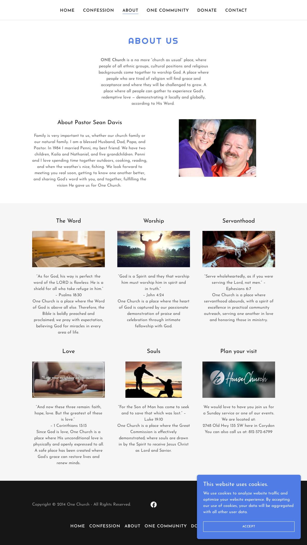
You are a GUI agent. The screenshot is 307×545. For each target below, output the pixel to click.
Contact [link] (236, 11)
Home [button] (77, 526)
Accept (248, 526)
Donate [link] (207, 11)
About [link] (130, 11)
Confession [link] (98, 11)
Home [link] (67, 11)
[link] (153, 504)
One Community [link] (168, 11)
